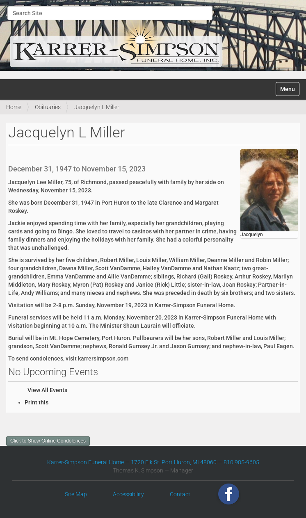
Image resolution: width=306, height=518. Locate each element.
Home (13, 107)
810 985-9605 (241, 462)
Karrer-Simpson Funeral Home (85, 462)
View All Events (47, 390)
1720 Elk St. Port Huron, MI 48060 (174, 462)
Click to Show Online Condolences (48, 441)
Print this (36, 402)
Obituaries (48, 107)
